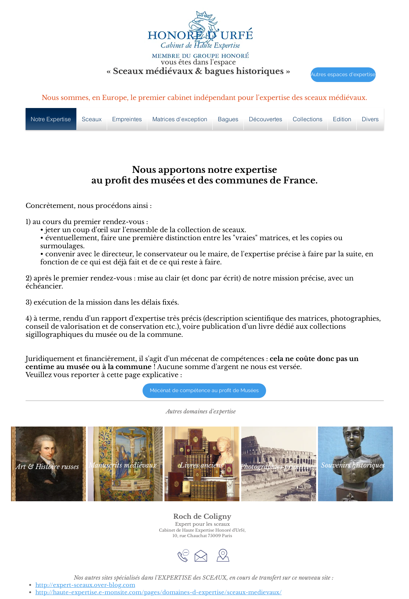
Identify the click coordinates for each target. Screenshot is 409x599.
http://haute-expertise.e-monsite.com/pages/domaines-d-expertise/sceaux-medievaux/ (158, 592)
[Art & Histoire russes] (47, 467)
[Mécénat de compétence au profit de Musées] (204, 390)
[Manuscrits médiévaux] (123, 465)
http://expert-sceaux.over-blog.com (85, 584)
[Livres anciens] (201, 465)
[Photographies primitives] (277, 467)
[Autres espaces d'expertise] (343, 74)
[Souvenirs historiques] (353, 465)
